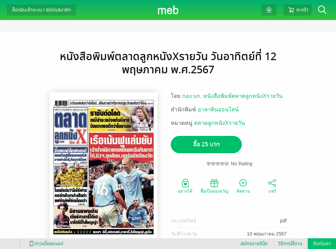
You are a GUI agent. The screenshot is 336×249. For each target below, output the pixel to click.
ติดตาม (243, 186)
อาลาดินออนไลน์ (218, 109)
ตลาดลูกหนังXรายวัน (219, 123)
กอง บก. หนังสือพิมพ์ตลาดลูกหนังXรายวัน (232, 96)
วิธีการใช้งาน (290, 243)
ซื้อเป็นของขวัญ (214, 186)
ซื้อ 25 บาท (206, 144)
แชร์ (272, 186)
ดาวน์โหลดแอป (45, 243)
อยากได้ (185, 186)
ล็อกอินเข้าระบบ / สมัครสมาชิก (41, 9)
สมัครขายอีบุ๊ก (254, 243)
